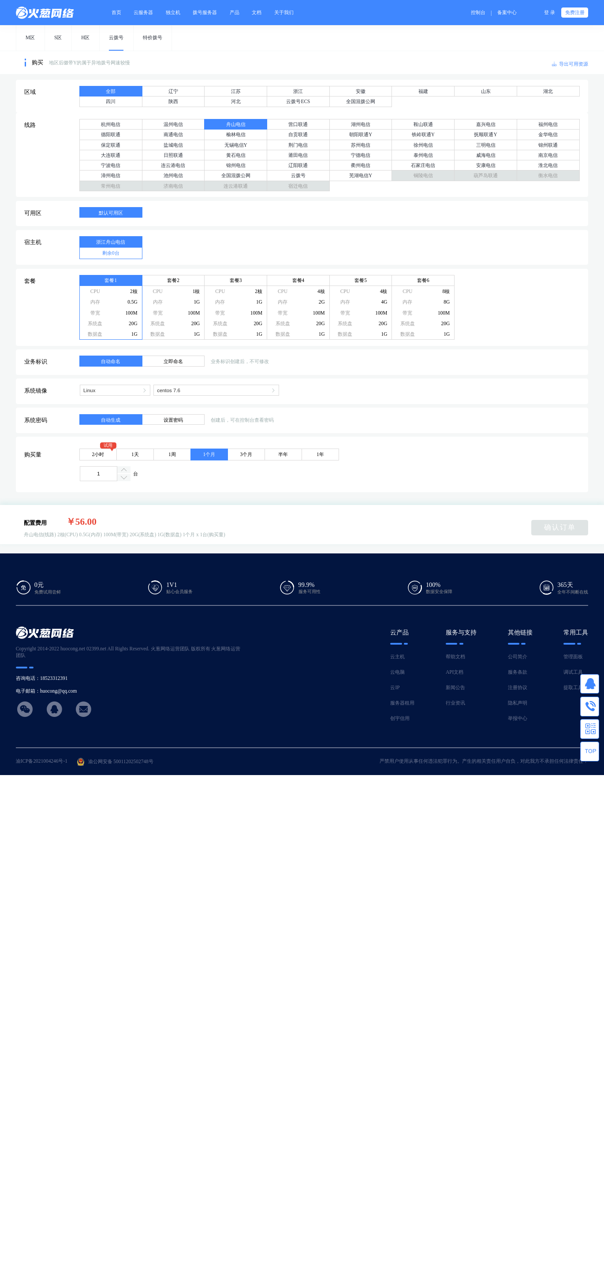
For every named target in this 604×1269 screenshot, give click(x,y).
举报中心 (517, 718)
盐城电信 (173, 145)
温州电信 (173, 124)
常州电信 (110, 186)
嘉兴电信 (486, 124)
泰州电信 (423, 155)
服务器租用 (402, 702)
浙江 (298, 91)
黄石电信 (236, 155)
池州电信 (173, 175)
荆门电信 (298, 145)
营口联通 (298, 124)
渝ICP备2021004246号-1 (41, 761)
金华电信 (548, 134)
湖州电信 (360, 124)
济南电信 (173, 186)
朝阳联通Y (360, 134)
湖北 (548, 91)
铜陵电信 (423, 175)
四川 (111, 101)
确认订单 (560, 527)
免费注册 (575, 12)
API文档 (454, 672)
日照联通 (173, 155)
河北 (236, 101)
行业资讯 (455, 702)
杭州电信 (110, 124)
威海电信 (486, 155)
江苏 (236, 91)
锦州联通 (548, 145)
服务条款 (517, 672)
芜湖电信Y (360, 175)
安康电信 (486, 165)
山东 (486, 91)
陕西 (173, 101)
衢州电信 (360, 165)
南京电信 (548, 155)
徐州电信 (423, 145)
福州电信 (548, 124)
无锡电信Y (235, 145)
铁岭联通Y (423, 134)
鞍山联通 (423, 124)
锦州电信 (236, 165)
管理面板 (573, 656)
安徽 (360, 91)
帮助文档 (455, 656)
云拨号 (298, 175)
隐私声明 (517, 702)
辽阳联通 (298, 165)
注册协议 (517, 687)
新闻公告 (455, 687)
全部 (111, 91)
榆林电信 (236, 134)
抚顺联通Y (485, 134)
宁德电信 (360, 155)
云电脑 (397, 672)
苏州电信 (360, 145)
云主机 (397, 656)
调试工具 (573, 672)
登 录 (549, 12)
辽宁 (173, 91)
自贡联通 (298, 134)
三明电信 (486, 145)
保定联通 (110, 145)
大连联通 (110, 155)
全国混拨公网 (360, 101)
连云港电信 (173, 165)
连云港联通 (236, 186)
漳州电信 (110, 175)
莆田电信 (298, 155)
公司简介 (517, 656)
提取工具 (573, 687)
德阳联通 (110, 134)
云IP (394, 687)
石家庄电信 (423, 165)
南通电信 (173, 134)
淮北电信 (548, 165)
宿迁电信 (298, 186)
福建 (423, 91)
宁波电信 (110, 165)
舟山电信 (236, 124)
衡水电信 (548, 175)
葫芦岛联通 (486, 175)
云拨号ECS (298, 101)
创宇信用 (400, 718)
